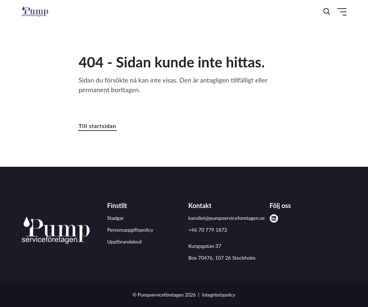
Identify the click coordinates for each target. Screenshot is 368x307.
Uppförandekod (124, 241)
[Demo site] (35, 11)
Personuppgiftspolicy (130, 230)
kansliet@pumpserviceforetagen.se (226, 218)
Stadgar (115, 218)
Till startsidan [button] (97, 126)
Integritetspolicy (218, 295)
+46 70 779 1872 (207, 230)
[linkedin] (274, 218)
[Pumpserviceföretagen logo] (56, 231)
